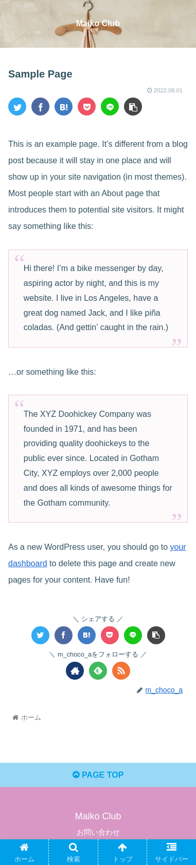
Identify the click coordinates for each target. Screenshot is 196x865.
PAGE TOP (98, 775)
